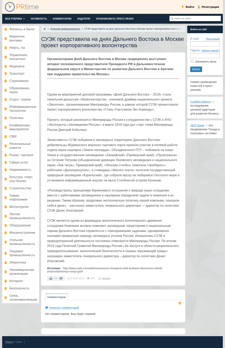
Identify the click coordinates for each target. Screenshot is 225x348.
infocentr (106, 278)
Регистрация (213, 39)
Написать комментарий (64, 307)
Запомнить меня (205, 61)
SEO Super (197, 125)
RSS (179, 303)
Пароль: (195, 50)
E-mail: (194, 38)
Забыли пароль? (210, 50)
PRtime (9, 342)
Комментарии (56, 297)
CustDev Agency (200, 101)
